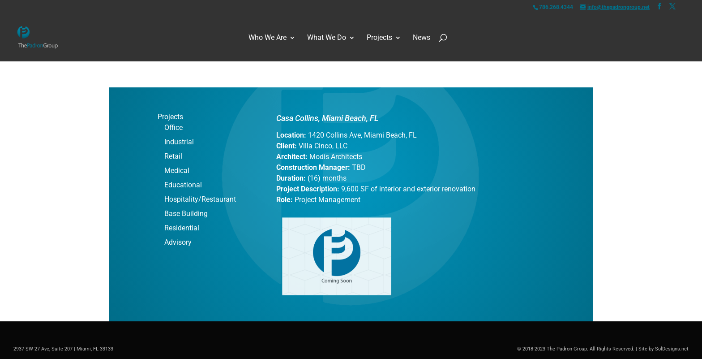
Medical (176, 170)
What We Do (326, 38)
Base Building (186, 213)
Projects (379, 38)
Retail (173, 156)
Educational (183, 185)
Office (173, 127)
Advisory (178, 242)
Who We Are (267, 38)
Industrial (179, 142)
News (421, 38)
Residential (181, 228)
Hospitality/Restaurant (200, 199)
